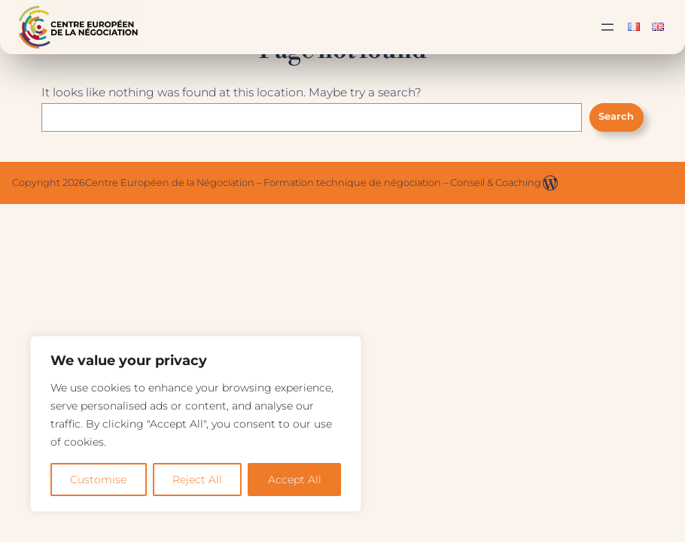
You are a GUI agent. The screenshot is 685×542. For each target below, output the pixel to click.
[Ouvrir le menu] (607, 27)
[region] (195, 424)
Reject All (197, 479)
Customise (98, 479)
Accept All (294, 479)
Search (616, 116)
